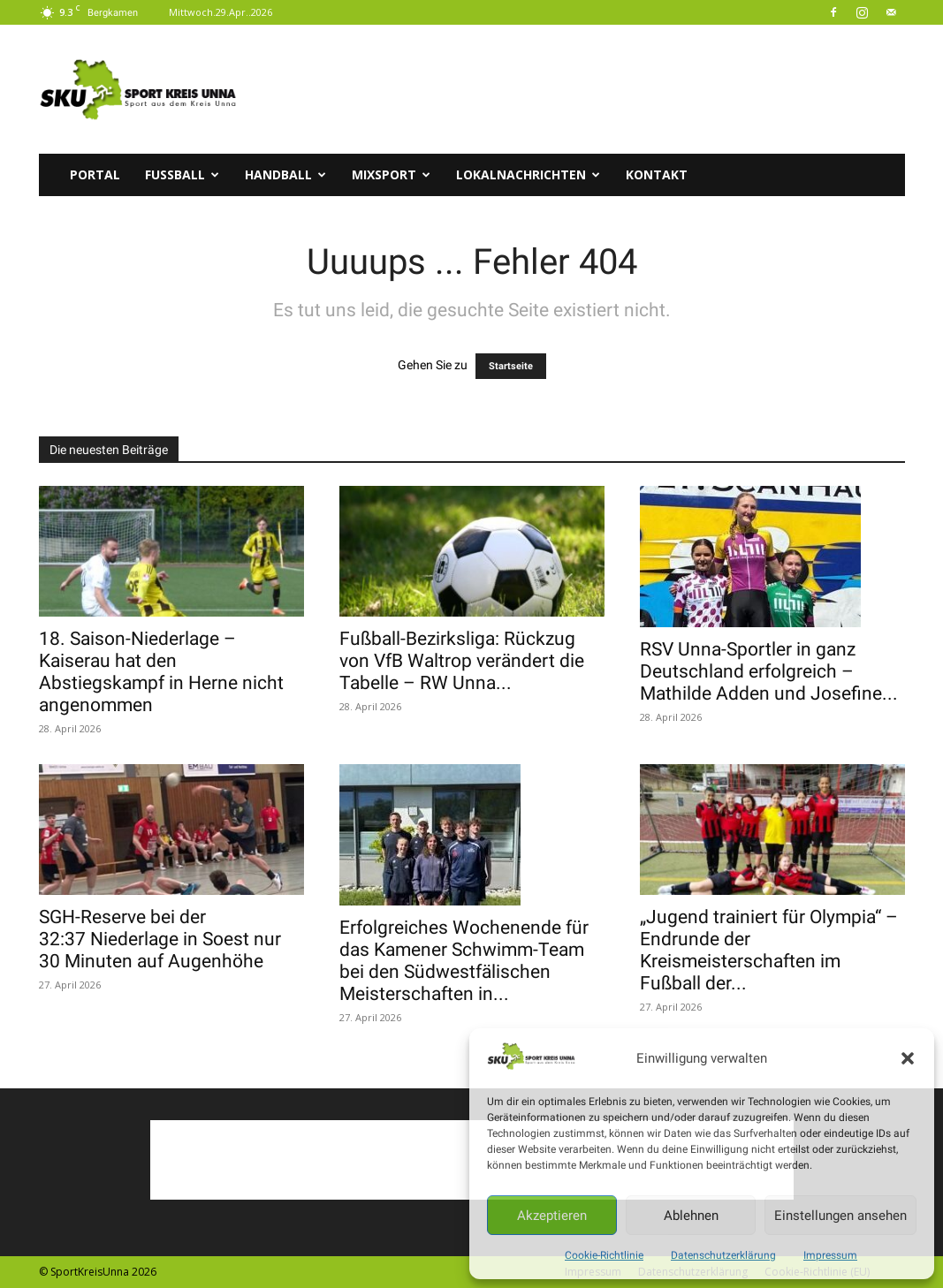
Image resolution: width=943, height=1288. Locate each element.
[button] (907, 1058)
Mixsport (391, 174)
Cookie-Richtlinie (604, 1255)
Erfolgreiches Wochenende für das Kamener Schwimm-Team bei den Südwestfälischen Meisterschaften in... (464, 960)
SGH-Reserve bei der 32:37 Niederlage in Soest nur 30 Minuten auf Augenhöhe (160, 939)
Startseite (511, 366)
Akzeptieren (552, 1216)
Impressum (830, 1255)
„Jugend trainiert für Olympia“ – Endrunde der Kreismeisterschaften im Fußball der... (769, 950)
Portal (95, 174)
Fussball (182, 174)
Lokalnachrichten (528, 174)
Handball (285, 174)
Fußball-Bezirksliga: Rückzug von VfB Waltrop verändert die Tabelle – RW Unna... (461, 660)
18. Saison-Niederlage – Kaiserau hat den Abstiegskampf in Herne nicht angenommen (161, 672)
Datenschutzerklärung (723, 1255)
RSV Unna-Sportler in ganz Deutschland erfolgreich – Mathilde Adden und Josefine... (769, 671)
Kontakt (657, 174)
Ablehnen (691, 1216)
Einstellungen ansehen (840, 1216)
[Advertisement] (583, 89)
